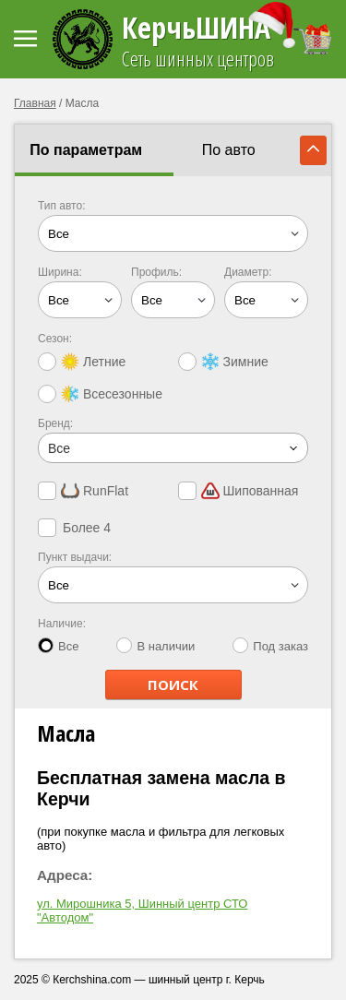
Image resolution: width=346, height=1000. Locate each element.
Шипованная (238, 491)
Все (58, 645)
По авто (229, 150)
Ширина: (60, 272)
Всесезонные (100, 394)
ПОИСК (173, 684)
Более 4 (74, 527)
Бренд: (55, 423)
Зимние (223, 361)
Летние (81, 361)
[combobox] (173, 448)
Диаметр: (248, 272)
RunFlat (83, 491)
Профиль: (156, 272)
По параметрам (86, 150)
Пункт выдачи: (75, 557)
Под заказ (270, 645)
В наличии (155, 645)
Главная (35, 103)
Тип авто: (62, 205)
